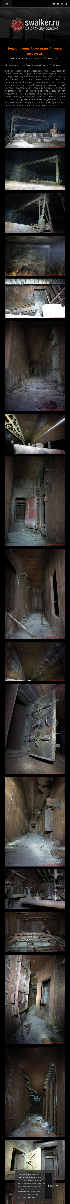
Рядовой (40, 58)
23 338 (52, 58)
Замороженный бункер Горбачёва (43, 65)
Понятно (50, 1186)
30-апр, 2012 (25, 58)
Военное (12, 58)
